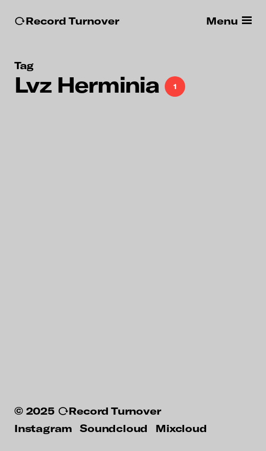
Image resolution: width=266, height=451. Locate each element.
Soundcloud (114, 428)
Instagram (43, 428)
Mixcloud (181, 428)
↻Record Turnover (66, 20)
